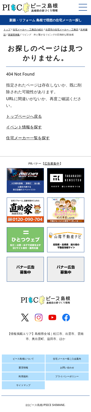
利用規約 (23, 376)
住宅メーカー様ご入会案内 (67, 358)
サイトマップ (23, 385)
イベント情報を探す (24, 127)
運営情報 (23, 367)
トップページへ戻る (24, 116)
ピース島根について (23, 358)
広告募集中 (52, 163)
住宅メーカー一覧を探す (28, 138)
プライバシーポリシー (67, 376)
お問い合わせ (67, 367)
